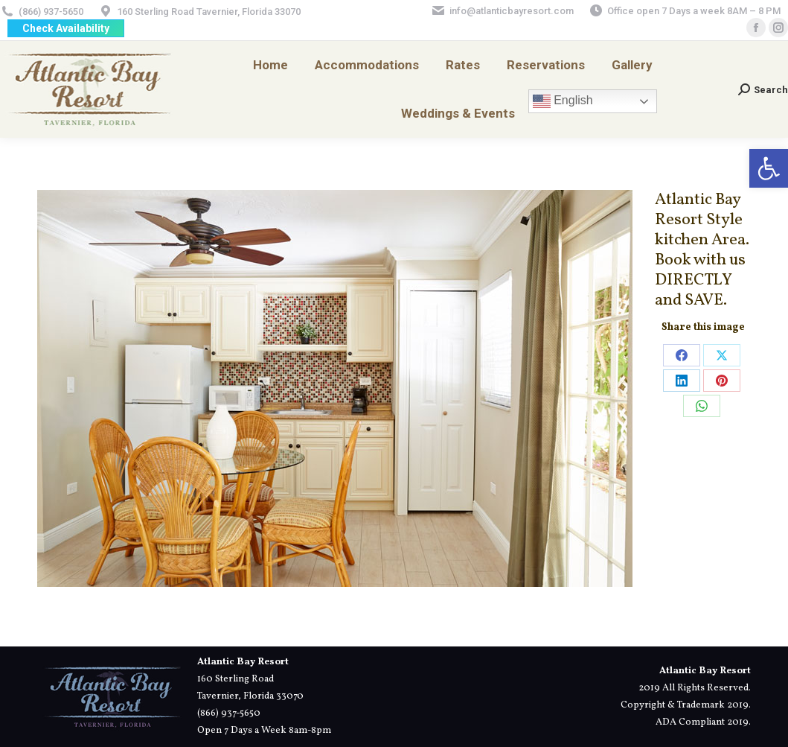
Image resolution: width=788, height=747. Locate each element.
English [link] (563, 101)
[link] (768, 168)
